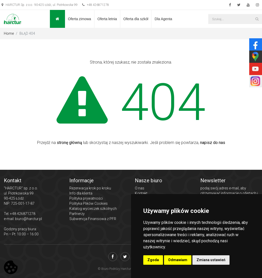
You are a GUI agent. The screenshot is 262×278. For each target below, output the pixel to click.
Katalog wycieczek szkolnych (93, 209)
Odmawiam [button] (177, 260)
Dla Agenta (163, 19)
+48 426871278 (95, 5)
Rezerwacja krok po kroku (90, 188)
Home (9, 33)
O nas (139, 188)
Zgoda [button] (153, 260)
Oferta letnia (107, 19)
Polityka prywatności (86, 198)
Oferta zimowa (79, 19)
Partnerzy (77, 214)
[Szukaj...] (235, 19)
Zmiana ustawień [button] (210, 260)
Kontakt (141, 193)
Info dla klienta (80, 193)
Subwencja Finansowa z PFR (92, 219)
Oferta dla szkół (135, 19)
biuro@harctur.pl (28, 219)
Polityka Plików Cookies (88, 203)
